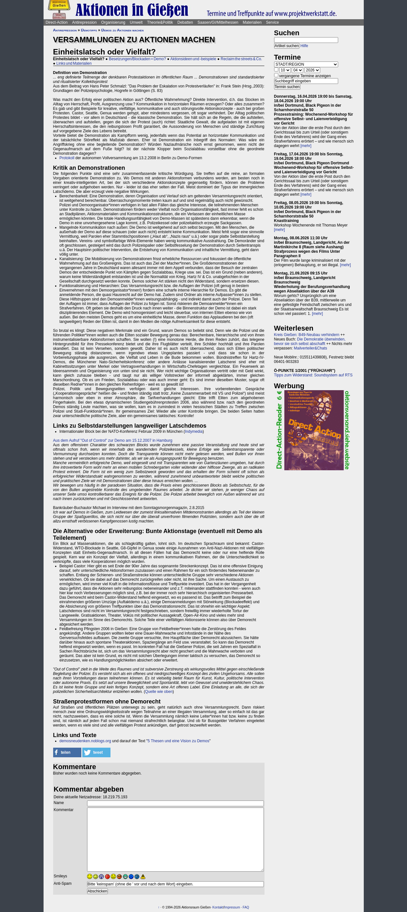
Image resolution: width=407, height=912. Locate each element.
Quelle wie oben (159, 691)
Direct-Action (57, 22)
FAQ (246, 907)
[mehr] (305, 146)
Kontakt (217, 907)
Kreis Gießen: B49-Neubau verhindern (306, 335)
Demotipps (89, 30)
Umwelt (136, 22)
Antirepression (84, 22)
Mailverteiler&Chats (310, 348)
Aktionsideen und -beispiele (193, 59)
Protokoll (67, 158)
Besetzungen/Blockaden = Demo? (137, 59)
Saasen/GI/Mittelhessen (218, 22)
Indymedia (193, 431)
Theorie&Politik (160, 22)
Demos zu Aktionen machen (122, 30)
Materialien (252, 22)
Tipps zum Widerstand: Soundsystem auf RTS (313, 375)
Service (272, 22)
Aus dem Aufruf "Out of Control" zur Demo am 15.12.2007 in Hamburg (113, 440)
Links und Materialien (74, 63)
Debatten (185, 22)
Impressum (232, 907)
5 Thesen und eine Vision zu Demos (178, 741)
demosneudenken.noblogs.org (85, 741)
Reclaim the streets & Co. (241, 59)
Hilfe (304, 46)
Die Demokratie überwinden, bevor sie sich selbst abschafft (310, 341)
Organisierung (113, 22)
